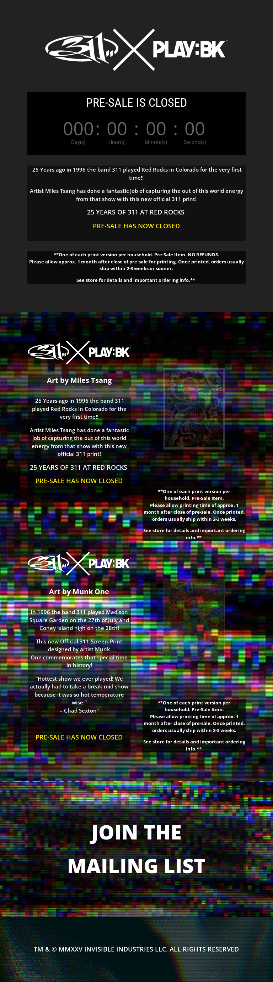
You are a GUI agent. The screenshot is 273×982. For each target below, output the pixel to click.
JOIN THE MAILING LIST (136, 848)
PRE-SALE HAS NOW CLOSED (136, 226)
